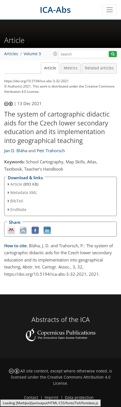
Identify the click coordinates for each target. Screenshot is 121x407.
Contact (31, 397)
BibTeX (16, 201)
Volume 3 (32, 53)
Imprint (51, 397)
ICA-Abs (55, 9)
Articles (11, 53)
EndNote (18, 209)
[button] (55, 53)
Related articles (99, 68)
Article (50, 68)
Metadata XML (23, 192)
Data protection (79, 397)
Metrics (71, 68)
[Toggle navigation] (109, 9)
